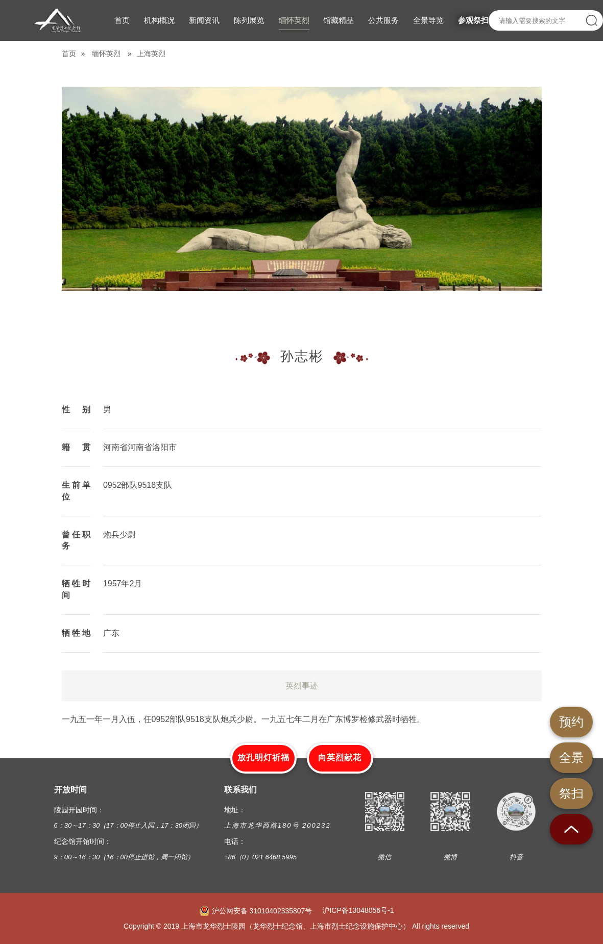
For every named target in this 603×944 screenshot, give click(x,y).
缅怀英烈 (106, 53)
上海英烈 (151, 53)
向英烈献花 (339, 757)
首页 (69, 53)
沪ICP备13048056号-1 (358, 910)
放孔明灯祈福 (263, 757)
